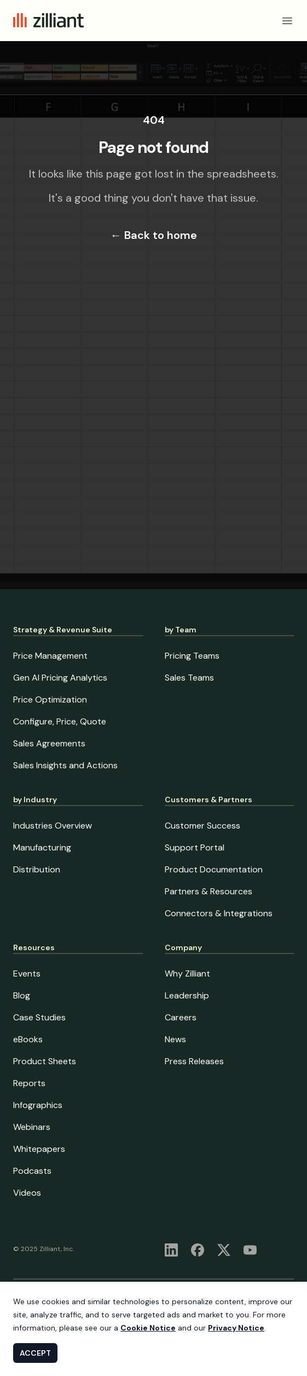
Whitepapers (39, 1149)
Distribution (36, 869)
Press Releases (194, 1061)
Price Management (50, 655)
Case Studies (39, 1017)
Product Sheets (44, 1061)
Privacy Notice (236, 1328)
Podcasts (32, 1171)
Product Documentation (214, 869)
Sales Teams (189, 677)
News (175, 1039)
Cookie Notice (148, 1328)
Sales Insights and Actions (65, 765)
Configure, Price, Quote (59, 721)
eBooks (28, 1039)
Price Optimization (50, 699)
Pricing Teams (192, 655)
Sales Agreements (49, 743)
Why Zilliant (187, 973)
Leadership (187, 995)
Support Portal (194, 847)
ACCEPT (35, 1353)
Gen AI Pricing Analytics (60, 677)
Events (26, 973)
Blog (21, 995)
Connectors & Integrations (219, 913)
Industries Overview (52, 825)
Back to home (154, 235)
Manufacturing (42, 847)
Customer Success (202, 825)
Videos (27, 1192)
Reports (29, 1083)
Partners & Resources (208, 891)
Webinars (31, 1127)
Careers (180, 1017)
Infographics (37, 1105)
